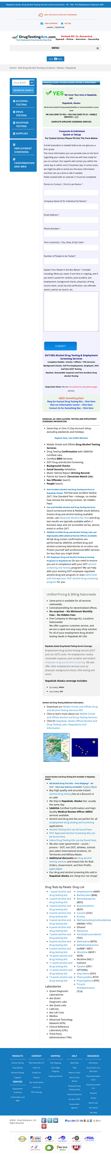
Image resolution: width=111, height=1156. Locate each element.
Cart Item (55, 59)
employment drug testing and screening (71, 822)
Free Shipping (51, 23)
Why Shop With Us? (36, 1063)
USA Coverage (36, 1092)
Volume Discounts (74, 1094)
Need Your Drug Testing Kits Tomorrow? (60, 15)
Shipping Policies (55, 1076)
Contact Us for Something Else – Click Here (71, 408)
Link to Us (37, 1087)
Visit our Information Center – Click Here (71, 404)
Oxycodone (83, 973)
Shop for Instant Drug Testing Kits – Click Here (71, 401)
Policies (37, 1077)
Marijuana (82, 930)
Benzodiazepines (86, 898)
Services (17, 1081)
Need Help (74, 1063)
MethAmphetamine (87, 945)
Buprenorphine (85, 905)
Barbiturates (84, 895)
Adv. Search (93, 1108)
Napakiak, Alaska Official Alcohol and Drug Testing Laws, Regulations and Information (72, 724)
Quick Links (93, 1103)
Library (93, 1098)
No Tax (68, 23)
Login (50, 27)
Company (37, 1056)
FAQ (74, 1068)
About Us (36, 1068)
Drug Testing (21, 113)
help (74, 1056)
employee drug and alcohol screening (65, 662)
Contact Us (36, 1072)
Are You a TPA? (74, 1099)
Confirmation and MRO (24, 164)
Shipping (55, 1056)
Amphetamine (85, 891)
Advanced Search (23, 90)
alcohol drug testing (60, 793)
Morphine (82, 952)
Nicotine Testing (22, 124)
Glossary (93, 1093)
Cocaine (81, 912)
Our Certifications (36, 1082)
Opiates (81, 966)
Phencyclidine (84, 977)
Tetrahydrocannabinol (89, 934)
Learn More (90, 786)
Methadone (83, 941)
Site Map (93, 1112)
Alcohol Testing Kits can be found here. (70, 829)
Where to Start (74, 1072)
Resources (93, 1056)
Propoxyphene (85, 980)
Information (93, 1063)
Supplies (22, 133)
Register (59, 27)
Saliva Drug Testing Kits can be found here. (73, 840)
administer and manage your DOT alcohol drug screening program (72, 578)
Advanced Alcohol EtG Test (74, 517)
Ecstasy (81, 916)
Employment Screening (23, 150)
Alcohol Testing (22, 102)
